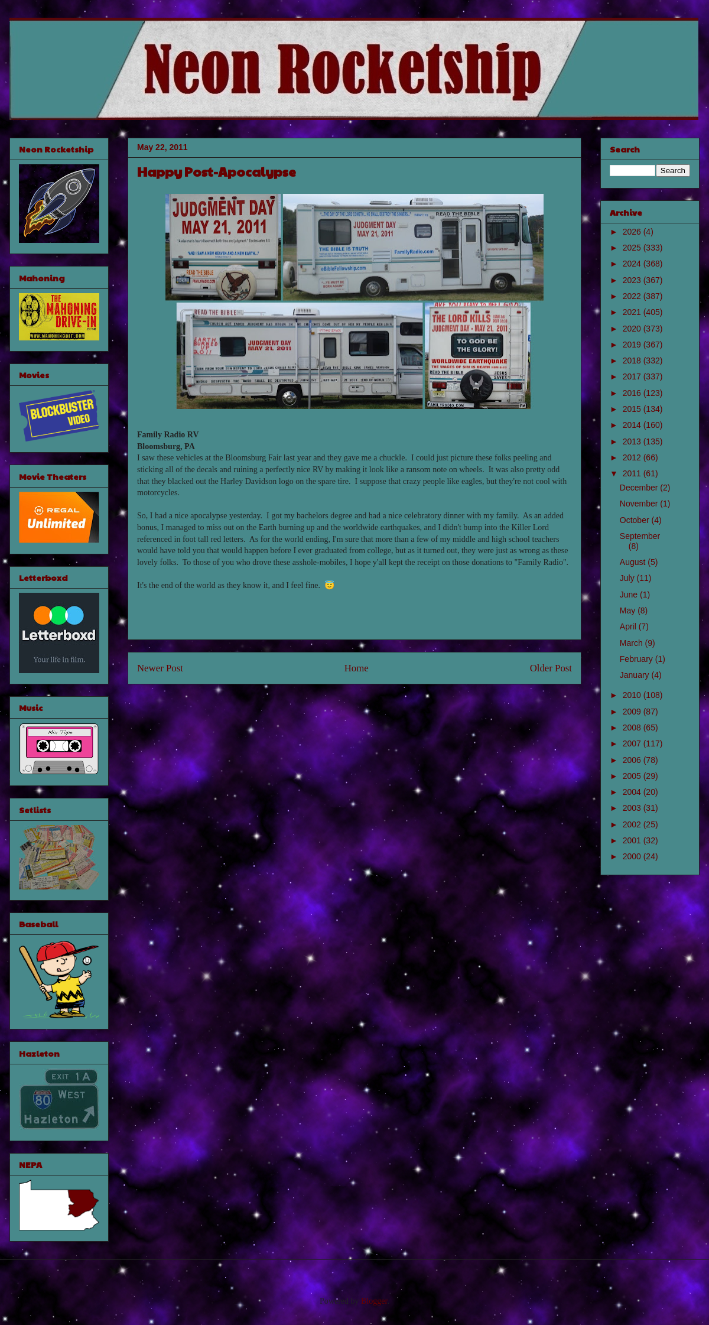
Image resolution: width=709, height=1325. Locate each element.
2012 (633, 457)
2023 (633, 280)
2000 (633, 856)
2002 (633, 824)
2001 (633, 840)
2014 (633, 425)
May (629, 610)
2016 (633, 393)
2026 (633, 231)
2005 (633, 776)
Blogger (374, 1301)
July (628, 578)
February (637, 659)
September (640, 536)
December (640, 487)
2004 (633, 792)
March (632, 643)
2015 (633, 409)
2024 (633, 263)
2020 (633, 328)
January (636, 675)
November (640, 503)
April (629, 626)
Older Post (551, 668)
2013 (633, 441)
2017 (633, 376)
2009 (633, 711)
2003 (633, 808)
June (630, 594)
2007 (633, 743)
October (636, 520)
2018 (633, 360)
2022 (633, 296)
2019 (633, 344)
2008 (633, 727)
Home (356, 668)
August (634, 562)
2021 (633, 312)
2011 (633, 473)
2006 (633, 760)
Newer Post (160, 668)
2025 (633, 247)
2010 (633, 695)
